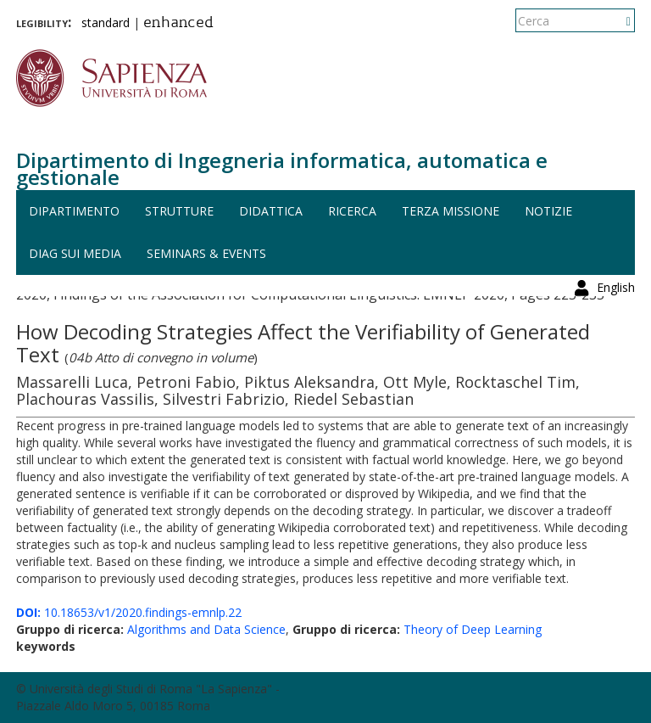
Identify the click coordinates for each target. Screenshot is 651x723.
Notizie (548, 211)
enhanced (178, 23)
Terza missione (450, 211)
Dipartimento (74, 211)
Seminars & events (206, 253)
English (616, 21)
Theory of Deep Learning (472, 629)
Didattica (271, 211)
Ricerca (352, 211)
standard (105, 22)
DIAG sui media (75, 253)
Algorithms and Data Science (206, 629)
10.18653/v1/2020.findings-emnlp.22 (129, 612)
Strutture (179, 211)
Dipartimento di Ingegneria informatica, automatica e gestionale (282, 168)
